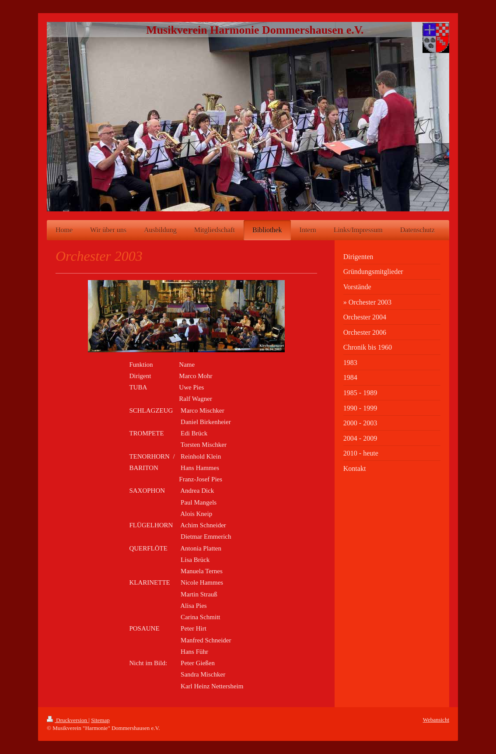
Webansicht (436, 719)
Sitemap (100, 720)
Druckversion (67, 720)
